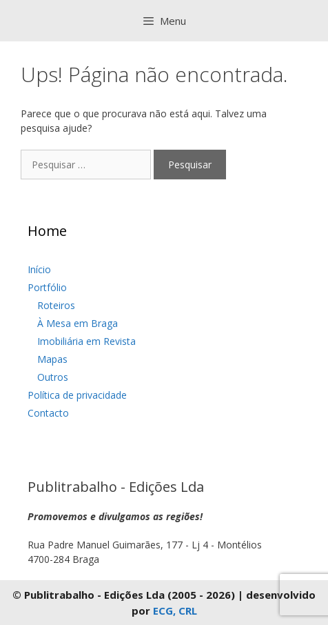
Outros (52, 377)
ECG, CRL (175, 610)
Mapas (52, 359)
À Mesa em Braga (77, 323)
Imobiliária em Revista (86, 341)
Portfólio (47, 287)
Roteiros (56, 305)
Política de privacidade (77, 394)
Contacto (48, 412)
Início (39, 269)
